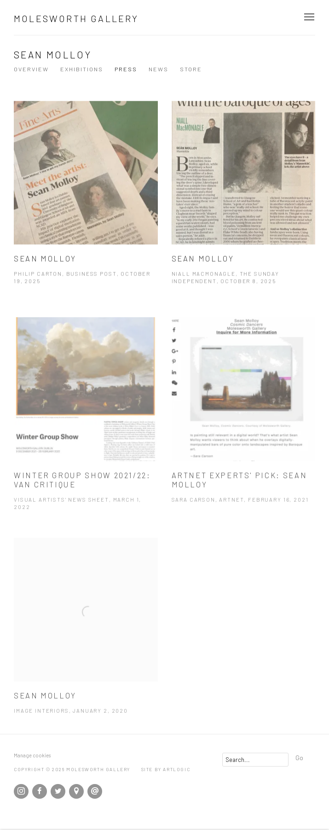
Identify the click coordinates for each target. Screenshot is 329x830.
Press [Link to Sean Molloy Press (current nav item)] (126, 69)
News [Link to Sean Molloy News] (158, 69)
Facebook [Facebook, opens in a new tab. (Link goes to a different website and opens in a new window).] (39, 791)
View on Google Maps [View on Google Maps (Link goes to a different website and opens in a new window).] (76, 791)
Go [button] (299, 757)
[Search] (255, 760)
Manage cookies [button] (32, 755)
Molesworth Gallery (76, 18)
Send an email (94, 791)
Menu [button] (308, 17)
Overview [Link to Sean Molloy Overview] (31, 69)
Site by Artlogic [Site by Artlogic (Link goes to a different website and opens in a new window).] (165, 769)
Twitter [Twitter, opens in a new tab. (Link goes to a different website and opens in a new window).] (58, 791)
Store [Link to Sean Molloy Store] (191, 69)
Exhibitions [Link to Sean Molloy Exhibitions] (81, 69)
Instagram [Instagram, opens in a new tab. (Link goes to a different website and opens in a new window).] (21, 791)
